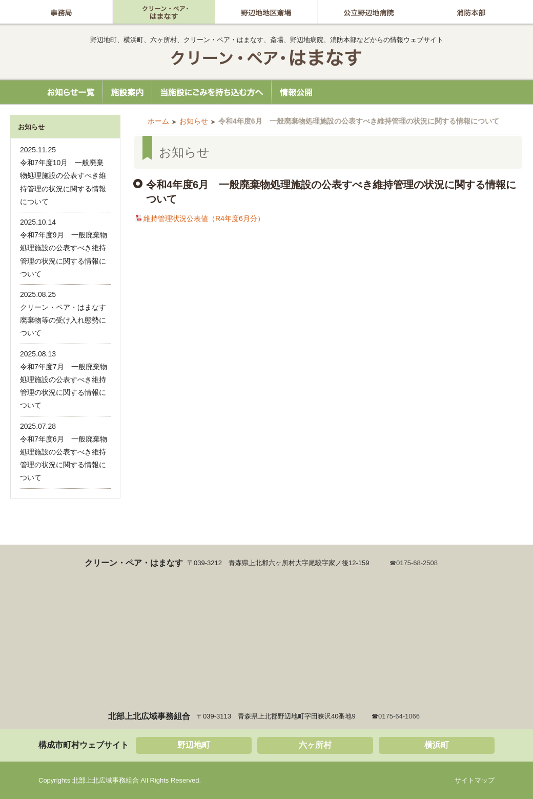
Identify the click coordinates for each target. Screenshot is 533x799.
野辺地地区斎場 (266, 12)
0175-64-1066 (399, 716)
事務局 (61, 12)
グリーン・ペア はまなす (164, 12)
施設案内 (127, 92)
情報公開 (300, 92)
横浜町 (436, 745)
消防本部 (471, 12)
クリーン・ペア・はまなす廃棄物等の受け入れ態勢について (63, 320)
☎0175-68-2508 (413, 563)
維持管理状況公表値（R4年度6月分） (204, 218)
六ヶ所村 (315, 745)
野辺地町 (193, 745)
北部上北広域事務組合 (266, 58)
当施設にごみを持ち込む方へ (211, 92)
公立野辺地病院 (369, 12)
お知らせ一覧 (66, 92)
